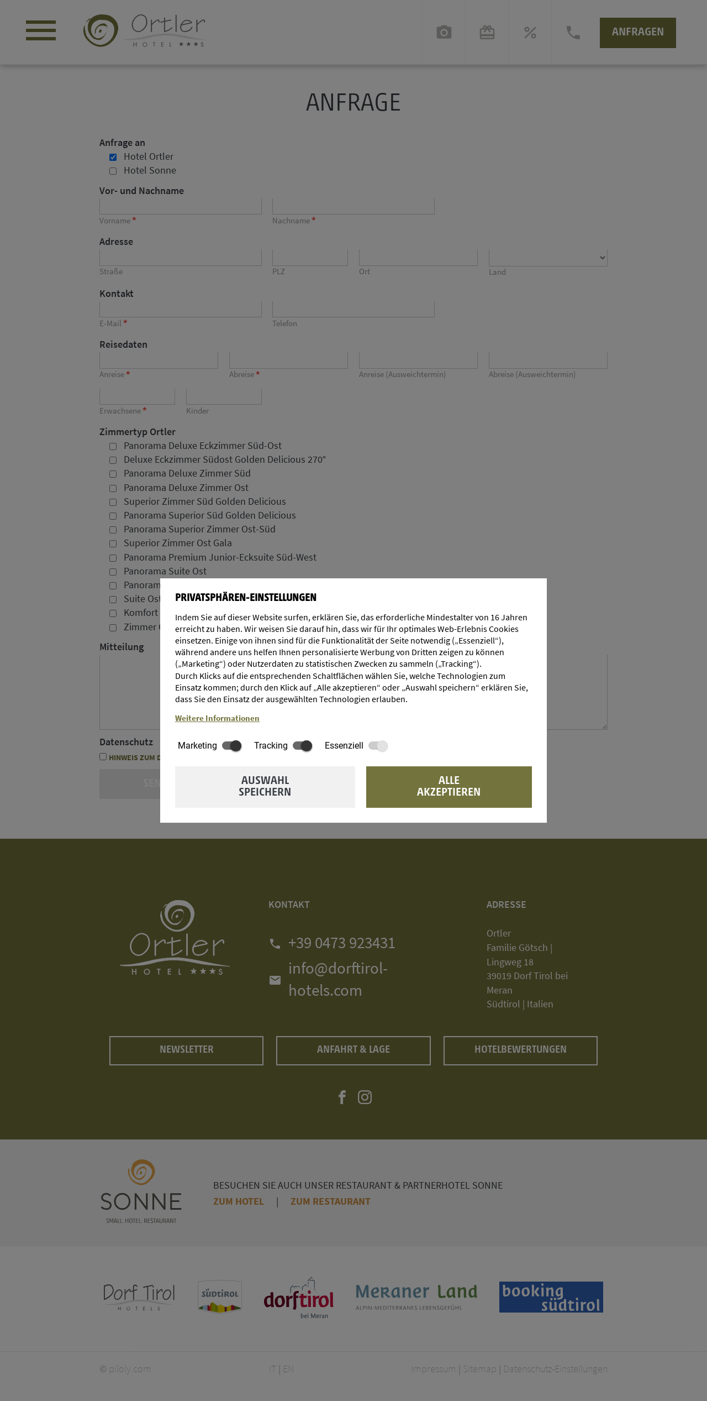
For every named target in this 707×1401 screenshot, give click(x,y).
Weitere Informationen (217, 718)
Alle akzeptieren (449, 787)
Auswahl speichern (265, 787)
